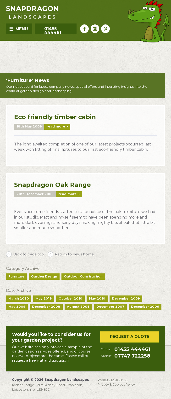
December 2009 (126, 298)
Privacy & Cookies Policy (116, 384)
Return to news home (74, 254)
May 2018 (44, 298)
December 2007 (110, 306)
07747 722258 (132, 356)
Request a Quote (129, 336)
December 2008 (46, 306)
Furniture (16, 276)
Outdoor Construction (83, 276)
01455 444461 (132, 349)
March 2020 (18, 298)
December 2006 (145, 306)
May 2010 (97, 298)
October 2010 (70, 298)
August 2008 (78, 306)
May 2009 (16, 306)
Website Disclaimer (113, 380)
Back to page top (28, 254)
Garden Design (44, 276)
